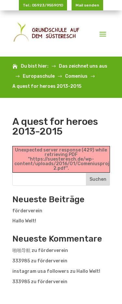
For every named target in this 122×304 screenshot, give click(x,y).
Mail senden (87, 5)
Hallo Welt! (24, 221)
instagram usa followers (40, 271)
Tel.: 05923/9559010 (43, 5)
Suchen (97, 179)
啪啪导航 (21, 250)
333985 (21, 261)
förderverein (27, 211)
